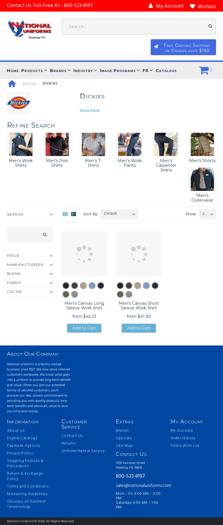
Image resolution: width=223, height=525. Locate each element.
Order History (183, 438)
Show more (90, 110)
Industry (83, 70)
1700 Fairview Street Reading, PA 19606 (130, 465)
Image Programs (118, 70)
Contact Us (72, 436)
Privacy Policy (20, 453)
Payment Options (23, 446)
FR (146, 70)
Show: (191, 214)
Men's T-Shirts (93, 163)
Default (110, 213)
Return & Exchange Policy (25, 476)
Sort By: (91, 214)
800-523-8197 (130, 476)
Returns (69, 443)
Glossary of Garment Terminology (26, 504)
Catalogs (166, 70)
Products (32, 70)
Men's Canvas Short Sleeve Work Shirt (139, 306)
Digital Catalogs (22, 438)
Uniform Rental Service (83, 451)
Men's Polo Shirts (57, 163)
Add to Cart (84, 328)
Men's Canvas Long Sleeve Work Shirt (84, 306)
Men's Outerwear (202, 198)
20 (204, 213)
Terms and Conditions (27, 486)
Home (13, 70)
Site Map (124, 446)
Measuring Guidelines (27, 494)
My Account (181, 430)
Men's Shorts (202, 160)
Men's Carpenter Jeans (166, 165)
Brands (58, 70)
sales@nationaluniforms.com (139, 486)
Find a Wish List (185, 446)
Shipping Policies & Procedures (25, 463)
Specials (124, 438)
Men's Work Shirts (21, 163)
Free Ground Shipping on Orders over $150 (187, 48)
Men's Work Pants (130, 163)
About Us (15, 430)
